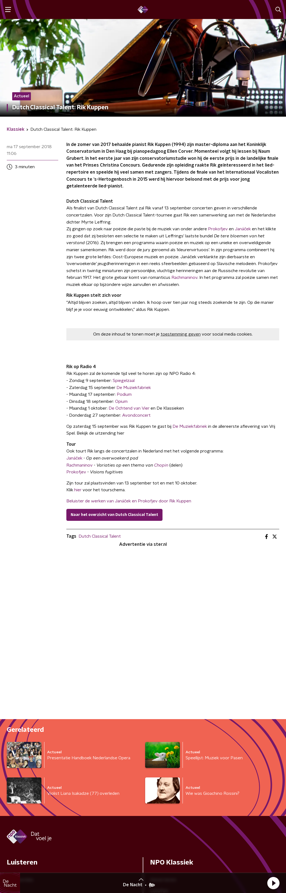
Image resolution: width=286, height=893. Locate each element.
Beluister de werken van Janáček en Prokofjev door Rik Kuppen (128, 501)
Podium (124, 394)
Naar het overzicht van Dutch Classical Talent (114, 515)
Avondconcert (136, 415)
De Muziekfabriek (133, 387)
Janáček (243, 229)
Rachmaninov (184, 277)
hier (78, 490)
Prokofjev (218, 229)
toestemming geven (181, 334)
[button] (273, 883)
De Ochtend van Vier (129, 408)
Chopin (161, 465)
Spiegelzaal (124, 380)
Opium (121, 401)
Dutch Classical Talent (100, 536)
